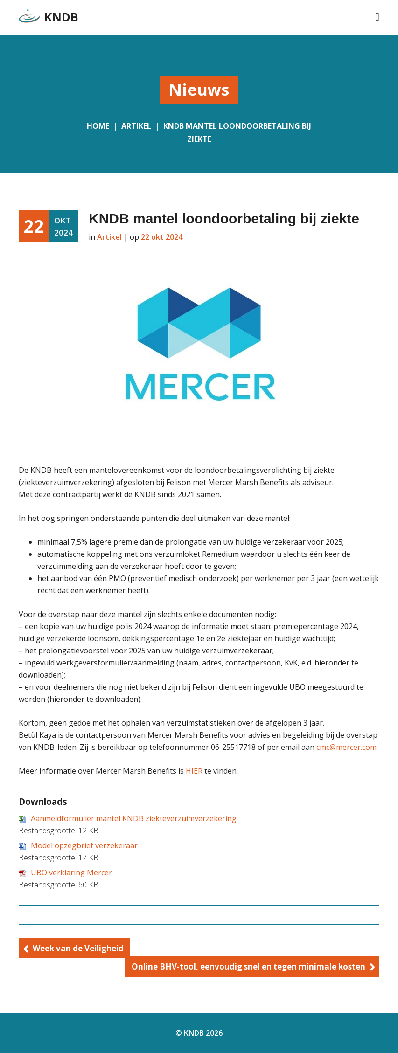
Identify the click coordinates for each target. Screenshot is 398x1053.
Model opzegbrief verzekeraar (84, 845)
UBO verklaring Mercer (71, 872)
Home (98, 126)
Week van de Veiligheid (78, 948)
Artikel (136, 126)
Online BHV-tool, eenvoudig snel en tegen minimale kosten (248, 966)
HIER (194, 771)
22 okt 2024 (161, 237)
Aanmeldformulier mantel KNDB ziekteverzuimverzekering (134, 818)
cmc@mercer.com (346, 747)
